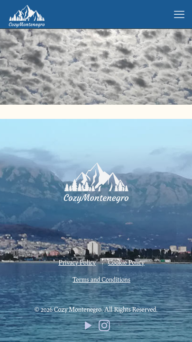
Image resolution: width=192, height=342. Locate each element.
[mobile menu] (179, 14)
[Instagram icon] (104, 327)
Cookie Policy (126, 262)
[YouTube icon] (88, 327)
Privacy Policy (77, 262)
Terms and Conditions (101, 279)
